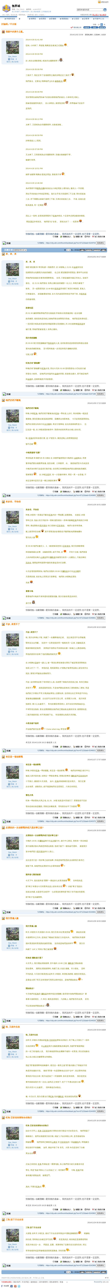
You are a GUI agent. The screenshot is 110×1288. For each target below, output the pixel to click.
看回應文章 (76, 27)
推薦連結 (64, 19)
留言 (8, 62)
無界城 (16, 5)
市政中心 (98, 19)
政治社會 (14, 15)
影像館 (52, 19)
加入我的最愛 (35, 11)
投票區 (42, 19)
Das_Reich (20, 9)
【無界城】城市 (32, 15)
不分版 (13, 24)
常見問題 (25, 1282)
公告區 (75, 19)
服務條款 (34, 1282)
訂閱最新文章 (46, 11)
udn (3, 15)
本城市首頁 (9, 19)
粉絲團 (6, 1286)
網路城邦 (105, 2)
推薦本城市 (25, 11)
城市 (7, 15)
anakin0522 (37, 9)
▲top (107, 1278)
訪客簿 (85, 19)
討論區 (22, 19)
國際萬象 (22, 15)
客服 (61, 1282)
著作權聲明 (43, 1282)
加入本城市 (16, 11)
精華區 (32, 19)
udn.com (106, 1282)
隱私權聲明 (53, 1282)
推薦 (103, 35)
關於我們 (16, 1282)
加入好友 (15, 62)
